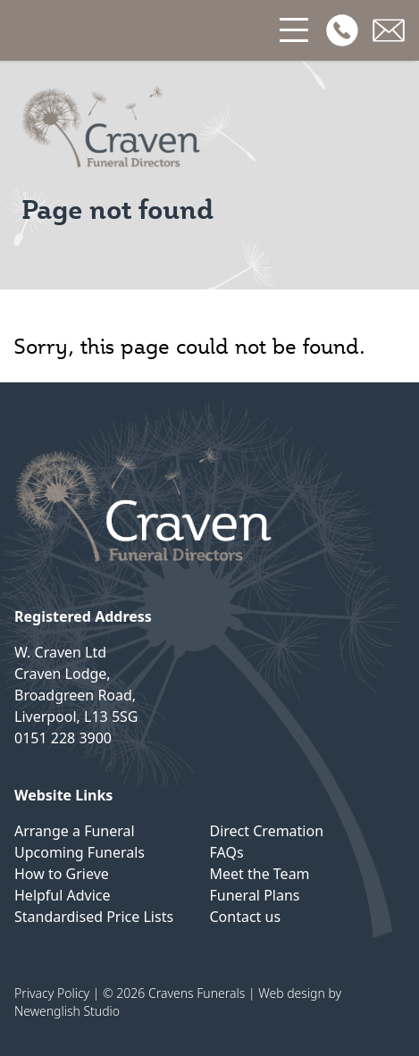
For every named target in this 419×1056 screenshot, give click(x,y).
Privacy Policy (51, 993)
